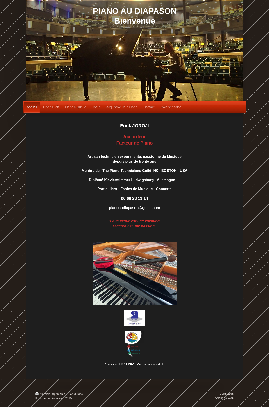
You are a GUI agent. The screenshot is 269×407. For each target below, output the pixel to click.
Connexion (227, 393)
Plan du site (75, 394)
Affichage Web (224, 398)
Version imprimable (50, 394)
